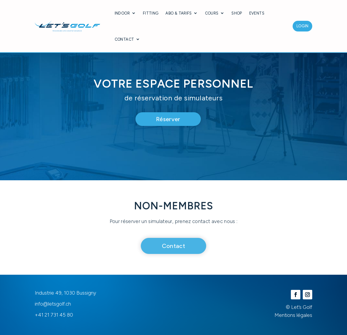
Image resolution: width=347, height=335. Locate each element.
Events (256, 13)
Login (302, 26)
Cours (212, 13)
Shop (236, 13)
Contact (124, 39)
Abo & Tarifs (178, 13)
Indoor (122, 13)
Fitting (151, 13)
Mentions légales (293, 315)
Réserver (168, 119)
